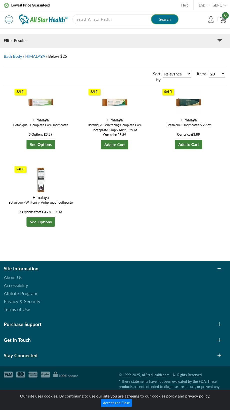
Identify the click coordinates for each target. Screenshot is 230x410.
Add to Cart (114, 144)
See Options (41, 144)
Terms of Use (17, 309)
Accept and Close (116, 403)
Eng (201, 5)
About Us (13, 277)
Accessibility (16, 285)
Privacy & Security (22, 301)
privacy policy (197, 396)
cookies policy (164, 396)
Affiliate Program (20, 293)
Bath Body (13, 56)
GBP (217, 5)
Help (184, 5)
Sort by (156, 76)
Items (201, 73)
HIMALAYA (35, 56)
